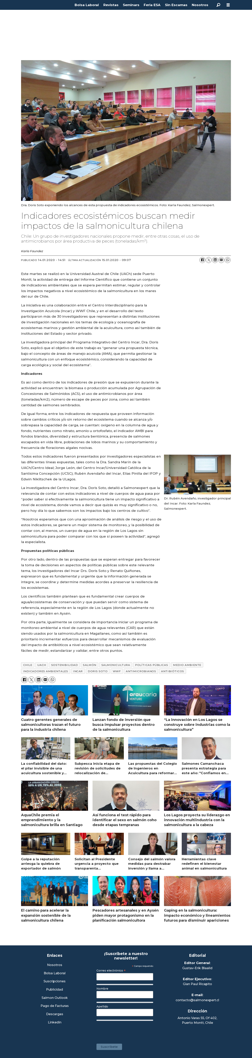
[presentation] (126, 1030)
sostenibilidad (64, 664)
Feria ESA (152, 5)
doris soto (97, 671)
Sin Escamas (176, 5)
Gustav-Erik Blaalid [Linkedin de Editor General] (197, 968)
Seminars (131, 5)
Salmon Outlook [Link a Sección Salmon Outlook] (55, 998)
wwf (117, 671)
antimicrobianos (141, 671)
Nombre (102, 988)
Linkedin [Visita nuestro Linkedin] (54, 1022)
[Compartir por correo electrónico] (221, 260)
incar (78, 671)
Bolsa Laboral (87, 5)
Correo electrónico (111, 971)
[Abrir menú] (228, 5)
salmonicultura (115, 664)
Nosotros (200, 5)
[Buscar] (218, 5)
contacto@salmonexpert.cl (197, 1000)
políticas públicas (151, 664)
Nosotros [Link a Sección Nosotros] (54, 965)
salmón (89, 664)
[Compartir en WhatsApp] (228, 260)
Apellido (102, 1006)
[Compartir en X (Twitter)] (209, 260)
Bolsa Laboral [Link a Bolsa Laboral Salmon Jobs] (55, 973)
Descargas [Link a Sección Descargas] (54, 1014)
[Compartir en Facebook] (202, 260)
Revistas (111, 5)
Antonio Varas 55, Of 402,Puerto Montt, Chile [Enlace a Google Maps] (197, 1020)
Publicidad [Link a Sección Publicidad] (54, 989)
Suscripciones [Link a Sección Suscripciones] (55, 981)
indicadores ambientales (45, 671)
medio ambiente (187, 664)
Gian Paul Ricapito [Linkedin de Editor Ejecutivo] (197, 984)
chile (27, 664)
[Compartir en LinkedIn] (215, 260)
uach (41, 664)
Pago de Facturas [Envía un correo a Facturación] (55, 1006)
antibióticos (172, 671)
